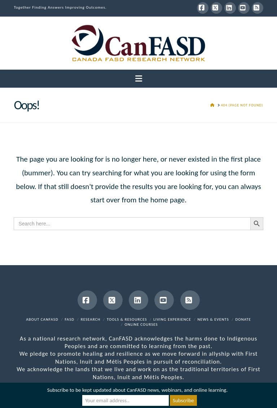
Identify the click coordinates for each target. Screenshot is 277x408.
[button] (138, 79)
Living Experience (172, 319)
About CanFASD (42, 319)
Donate (243, 319)
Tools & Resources (127, 319)
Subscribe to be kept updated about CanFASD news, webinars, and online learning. (137, 390)
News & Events (213, 319)
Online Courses (141, 324)
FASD (69, 319)
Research (91, 319)
